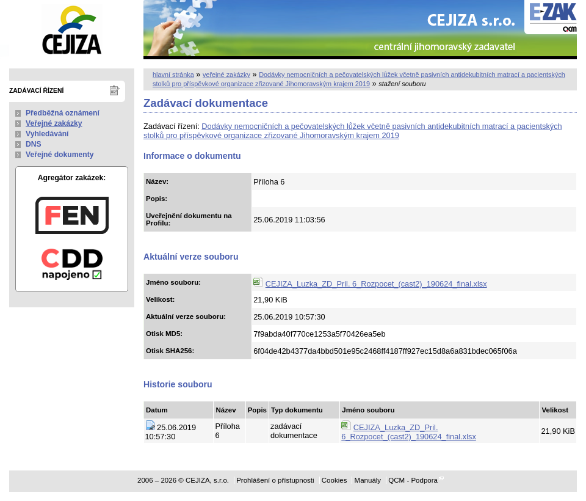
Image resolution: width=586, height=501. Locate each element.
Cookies (334, 480)
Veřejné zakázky (54, 123)
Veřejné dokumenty (59, 154)
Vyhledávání (47, 134)
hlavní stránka (173, 74)
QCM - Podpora (413, 480)
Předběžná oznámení (62, 113)
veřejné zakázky (226, 74)
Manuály (368, 480)
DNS (34, 144)
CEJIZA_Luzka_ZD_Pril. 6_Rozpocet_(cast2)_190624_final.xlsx (376, 283)
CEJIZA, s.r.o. (71, 29)
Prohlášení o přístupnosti (275, 480)
